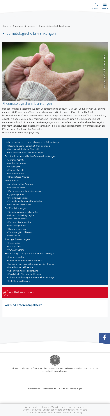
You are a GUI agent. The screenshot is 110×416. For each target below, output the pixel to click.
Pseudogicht (14, 166)
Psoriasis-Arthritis (16, 170)
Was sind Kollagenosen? (19, 204)
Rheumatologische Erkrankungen (55, 25)
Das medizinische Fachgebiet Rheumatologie (29, 145)
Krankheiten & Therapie (24, 25)
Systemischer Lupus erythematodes (25, 201)
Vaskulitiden (14, 235)
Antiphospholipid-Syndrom (20, 184)
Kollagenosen (12, 180)
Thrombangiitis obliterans (20, 232)
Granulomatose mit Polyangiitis (22, 211)
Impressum (34, 388)
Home (5, 25)
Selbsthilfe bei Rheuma (19, 280)
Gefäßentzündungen (16, 208)
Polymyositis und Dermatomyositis (24, 190)
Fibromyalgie (14, 242)
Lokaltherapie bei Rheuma (20, 267)
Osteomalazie (14, 246)
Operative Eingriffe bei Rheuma (23, 270)
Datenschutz (50, 388)
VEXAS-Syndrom (16, 249)
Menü (105, 6)
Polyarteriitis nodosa (17, 218)
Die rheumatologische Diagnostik (23, 149)
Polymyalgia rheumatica (19, 221)
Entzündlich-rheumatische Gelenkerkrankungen (30, 156)
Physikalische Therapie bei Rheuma (24, 273)
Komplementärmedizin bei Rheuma (25, 260)
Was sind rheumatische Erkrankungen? (26, 152)
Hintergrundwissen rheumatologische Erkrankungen (33, 142)
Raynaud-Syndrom (17, 225)
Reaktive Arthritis (16, 173)
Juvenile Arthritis (16, 159)
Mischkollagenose (16, 187)
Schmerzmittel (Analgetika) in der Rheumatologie (31, 277)
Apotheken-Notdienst (19, 292)
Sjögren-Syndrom (16, 194)
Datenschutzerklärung (72, 412)
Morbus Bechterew (17, 163)
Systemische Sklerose (18, 197)
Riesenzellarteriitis (17, 228)
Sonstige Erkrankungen (17, 239)
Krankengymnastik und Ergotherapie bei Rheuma (31, 263)
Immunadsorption (16, 256)
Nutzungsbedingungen (71, 388)
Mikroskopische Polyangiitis (21, 215)
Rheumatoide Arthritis (18, 176)
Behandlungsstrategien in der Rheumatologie (29, 253)
